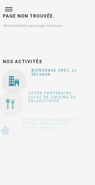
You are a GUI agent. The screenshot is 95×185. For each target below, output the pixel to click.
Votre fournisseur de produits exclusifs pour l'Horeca (49, 124)
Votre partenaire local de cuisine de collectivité (51, 97)
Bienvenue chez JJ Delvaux (54, 72)
